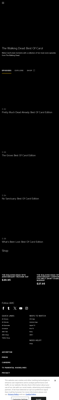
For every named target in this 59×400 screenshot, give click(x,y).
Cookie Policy (31, 397)
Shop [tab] (31, 70)
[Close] (55, 383)
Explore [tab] (19, 70)
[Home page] (29, 296)
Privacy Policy (13, 397)
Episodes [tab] (6, 70)
